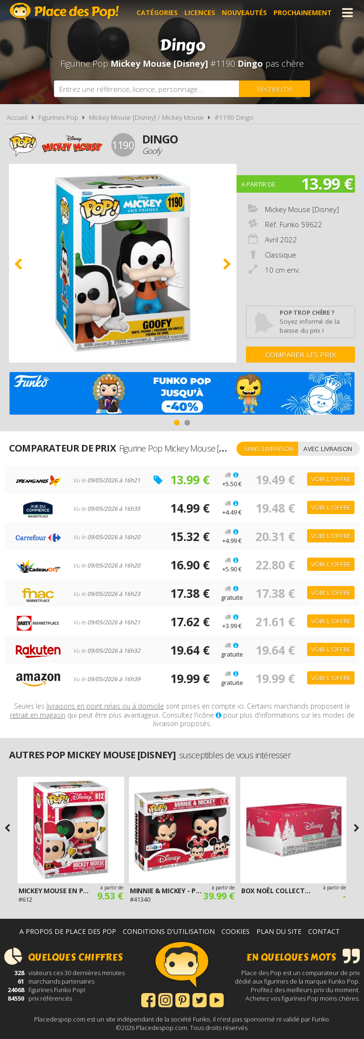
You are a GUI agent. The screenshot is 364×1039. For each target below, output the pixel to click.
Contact (324, 931)
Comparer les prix (300, 354)
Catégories (157, 12)
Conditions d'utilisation (169, 931)
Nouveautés (244, 12)
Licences (199, 12)
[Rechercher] (274, 88)
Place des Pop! (64, 11)
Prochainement (302, 12)
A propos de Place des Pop (67, 931)
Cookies (235, 931)
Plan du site (278, 931)
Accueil (17, 117)
